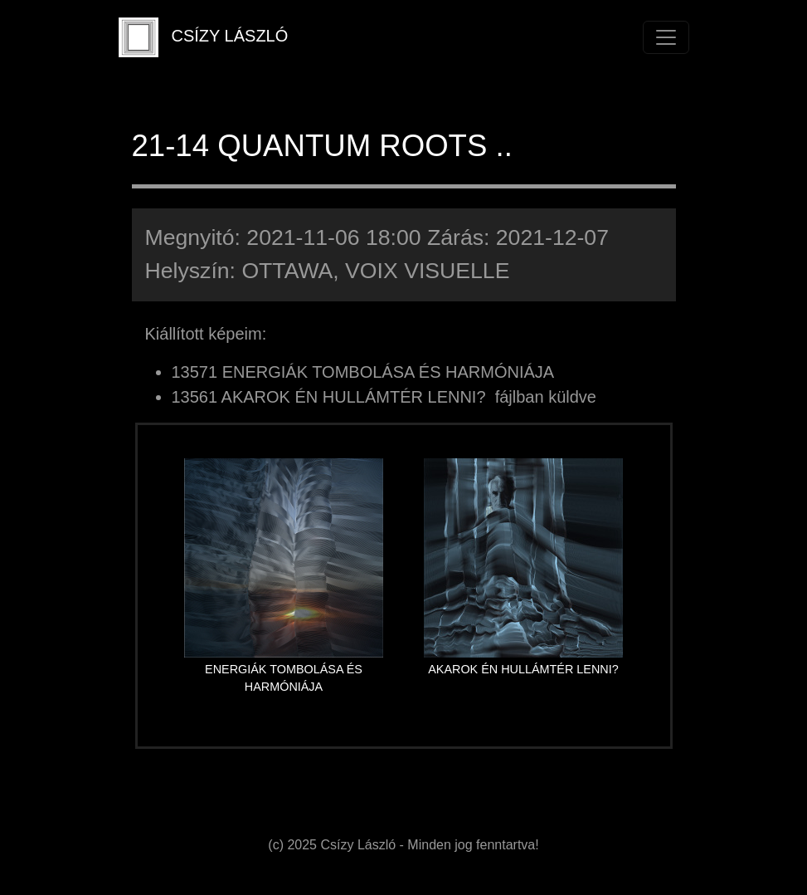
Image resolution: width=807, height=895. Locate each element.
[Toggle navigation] (666, 37)
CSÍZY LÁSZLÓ (204, 37)
